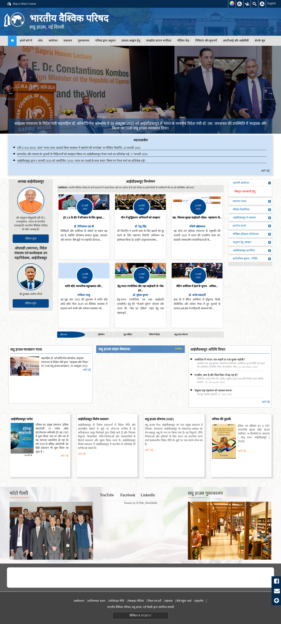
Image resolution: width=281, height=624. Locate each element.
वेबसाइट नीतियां (136, 600)
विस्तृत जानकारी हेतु (245, 191)
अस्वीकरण (79, 600)
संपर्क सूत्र (260, 40)
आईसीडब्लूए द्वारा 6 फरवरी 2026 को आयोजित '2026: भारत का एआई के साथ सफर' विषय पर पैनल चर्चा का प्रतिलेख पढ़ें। (81, 160)
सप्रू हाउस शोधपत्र (181, 334)
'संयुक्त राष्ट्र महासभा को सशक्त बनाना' (213, 390)
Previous (10, 93)
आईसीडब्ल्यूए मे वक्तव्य (252, 217)
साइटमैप (199, 600)
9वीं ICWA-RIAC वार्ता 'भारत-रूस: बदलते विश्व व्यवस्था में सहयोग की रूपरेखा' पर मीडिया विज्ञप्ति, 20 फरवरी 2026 (78, 147)
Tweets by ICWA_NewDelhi (140, 502)
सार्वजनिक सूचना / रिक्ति (252, 258)
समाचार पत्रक (252, 201)
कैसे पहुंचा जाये (184, 600)
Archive (178, 348)
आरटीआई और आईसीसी (236, 40)
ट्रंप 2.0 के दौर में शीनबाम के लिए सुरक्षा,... (83, 217)
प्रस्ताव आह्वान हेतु (130, 40)
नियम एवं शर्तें (154, 600)
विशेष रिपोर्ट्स (154, 334)
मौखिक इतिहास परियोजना (252, 234)
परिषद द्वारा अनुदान (105, 40)
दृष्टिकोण (101, 334)
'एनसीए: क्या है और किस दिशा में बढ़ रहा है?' (216, 375)
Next (270, 93)
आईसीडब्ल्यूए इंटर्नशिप (252, 250)
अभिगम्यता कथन (96, 600)
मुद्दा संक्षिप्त (127, 334)
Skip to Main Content (21, 4)
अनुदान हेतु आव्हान (252, 242)
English (271, 3)
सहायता (169, 600)
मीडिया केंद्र (183, 40)
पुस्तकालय (83, 40)
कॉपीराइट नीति (116, 600)
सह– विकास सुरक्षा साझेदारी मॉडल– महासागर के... (197, 217)
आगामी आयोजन (252, 182)
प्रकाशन (68, 40)
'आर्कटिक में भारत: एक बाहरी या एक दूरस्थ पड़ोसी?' (219, 359)
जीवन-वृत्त (30, 238)
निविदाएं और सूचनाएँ (206, 40)
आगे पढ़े (265, 170)
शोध (40, 40)
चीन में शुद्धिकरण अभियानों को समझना (140, 217)
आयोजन (53, 40)
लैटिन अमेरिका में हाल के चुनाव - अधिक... (197, 286)
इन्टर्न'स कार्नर (252, 225)
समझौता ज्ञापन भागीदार (158, 40)
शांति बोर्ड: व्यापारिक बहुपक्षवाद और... (84, 286)
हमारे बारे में (26, 40)
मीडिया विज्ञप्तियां (252, 209)
